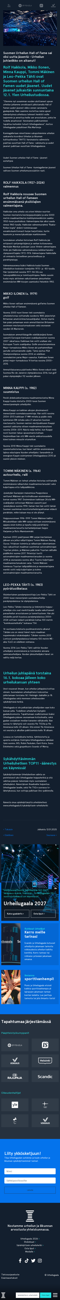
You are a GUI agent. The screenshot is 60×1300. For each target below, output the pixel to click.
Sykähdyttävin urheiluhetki (28, 1295)
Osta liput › (39, 914)
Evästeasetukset (9, 1278)
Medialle (29, 1251)
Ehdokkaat (29, 1242)
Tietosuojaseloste (10, 1274)
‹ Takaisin (8, 829)
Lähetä (30, 1190)
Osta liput (45, 1295)
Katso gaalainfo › (15, 914)
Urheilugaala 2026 (29, 1238)
